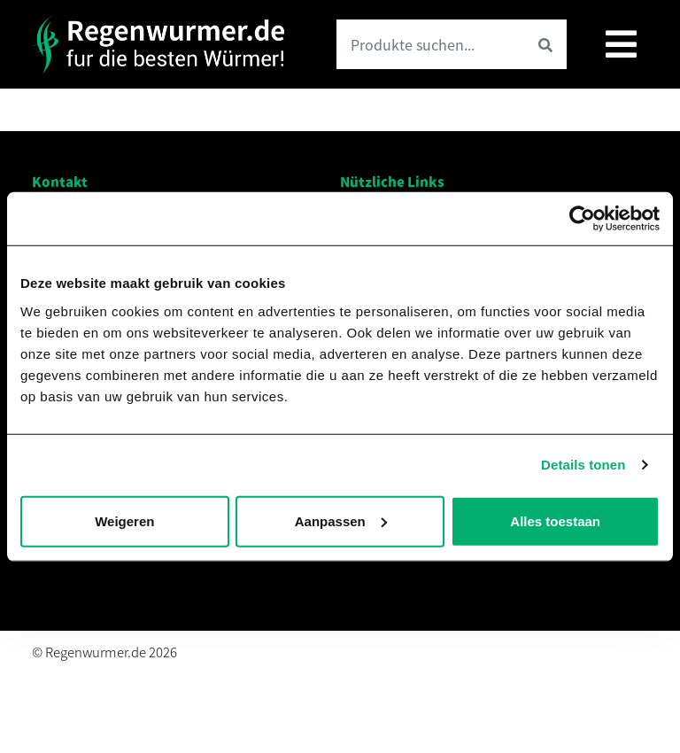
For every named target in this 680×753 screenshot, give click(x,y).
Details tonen (583, 464)
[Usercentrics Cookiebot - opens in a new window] (582, 219)
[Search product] (430, 44)
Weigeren (124, 520)
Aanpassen (341, 520)
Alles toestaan (555, 520)
